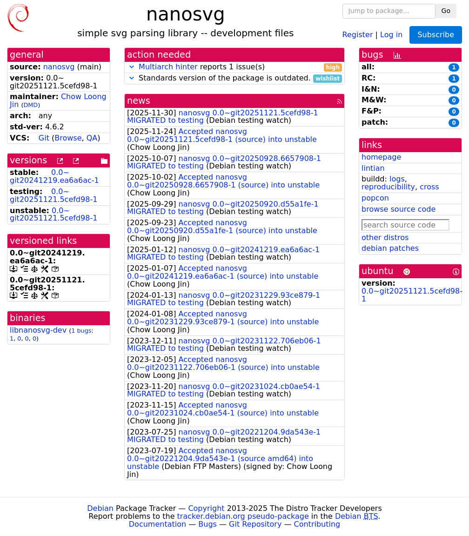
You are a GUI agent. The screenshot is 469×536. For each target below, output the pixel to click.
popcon (375, 198)
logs (397, 178)
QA (92, 138)
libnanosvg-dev (38, 330)
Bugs (207, 524)
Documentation (157, 524)
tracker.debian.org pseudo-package (243, 516)
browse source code (399, 209)
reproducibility (388, 186)
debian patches (390, 248)
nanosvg (59, 66)
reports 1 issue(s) (234, 67)
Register (357, 34)
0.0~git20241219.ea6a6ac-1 (54, 176)
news (138, 100)
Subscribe (435, 34)
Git (44, 138)
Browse (67, 138)
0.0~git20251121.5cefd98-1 (53, 195)
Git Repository (255, 524)
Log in (391, 34)
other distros (385, 237)
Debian (100, 508)
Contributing (317, 524)
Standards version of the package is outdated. (234, 78)
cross (429, 186)
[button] (131, 66)
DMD (30, 104)
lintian (373, 168)
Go (446, 10)
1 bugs (81, 330)
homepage (381, 157)
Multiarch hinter (168, 66)
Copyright (206, 508)
